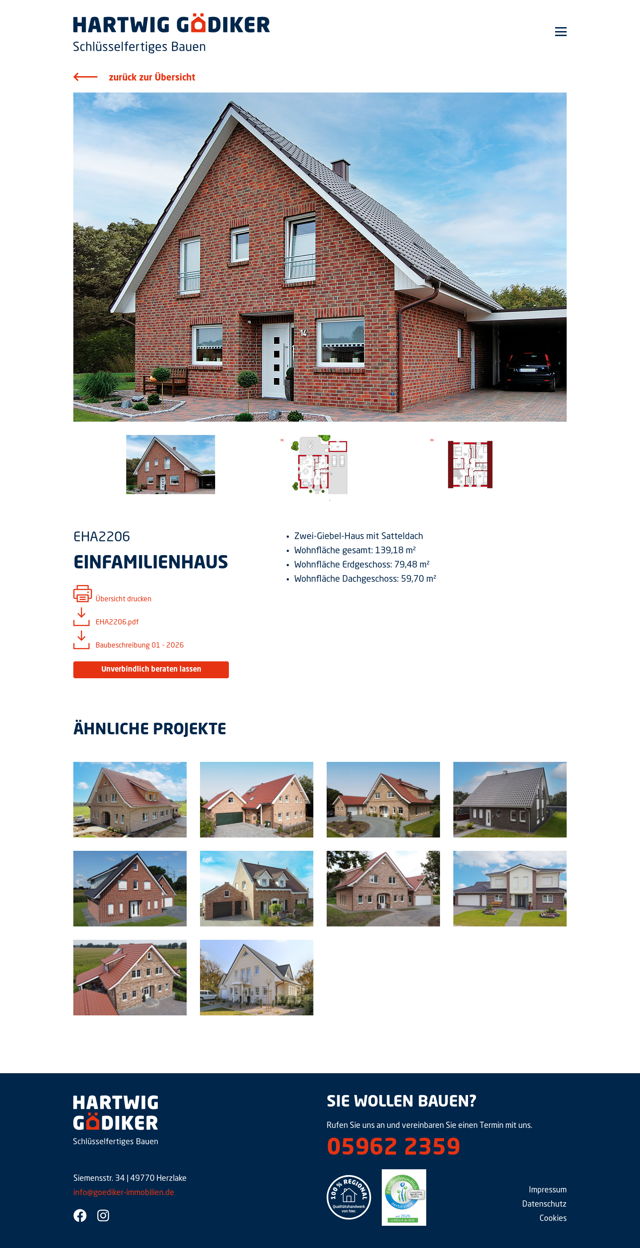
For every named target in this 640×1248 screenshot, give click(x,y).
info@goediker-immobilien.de (123, 1193)
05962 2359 (393, 1149)
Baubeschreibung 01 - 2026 (140, 645)
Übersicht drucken (124, 599)
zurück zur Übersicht (152, 78)
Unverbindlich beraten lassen (151, 669)
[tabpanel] (170, 464)
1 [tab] (329, 500)
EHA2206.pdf (117, 622)
